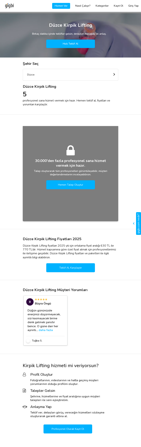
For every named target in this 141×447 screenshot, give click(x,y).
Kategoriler (102, 6)
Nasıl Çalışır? (83, 6)
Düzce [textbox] (31, 74)
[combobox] (70, 75)
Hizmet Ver (61, 6)
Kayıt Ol (118, 6)
